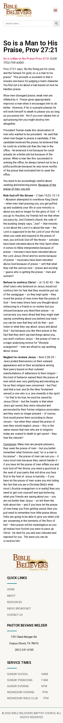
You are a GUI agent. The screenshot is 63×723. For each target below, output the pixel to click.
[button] (55, 10)
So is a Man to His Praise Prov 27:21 (26, 58)
